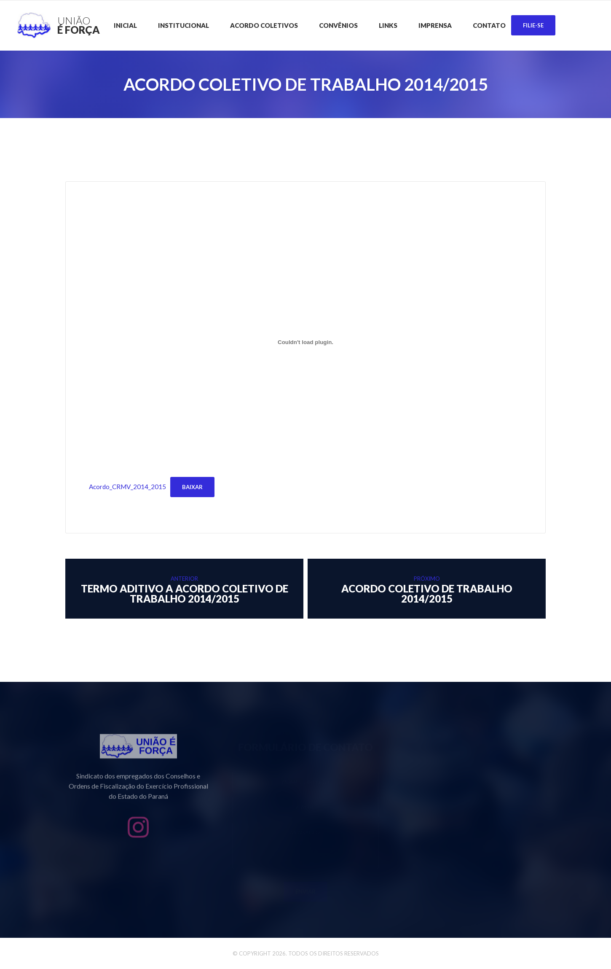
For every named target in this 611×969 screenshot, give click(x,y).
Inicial (125, 25)
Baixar (192, 487)
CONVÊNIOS (338, 25)
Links (388, 25)
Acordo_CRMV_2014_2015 (127, 486)
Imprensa (435, 25)
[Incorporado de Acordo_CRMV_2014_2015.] (305, 342)
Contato (489, 25)
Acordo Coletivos (264, 25)
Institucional (183, 25)
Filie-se (533, 25)
